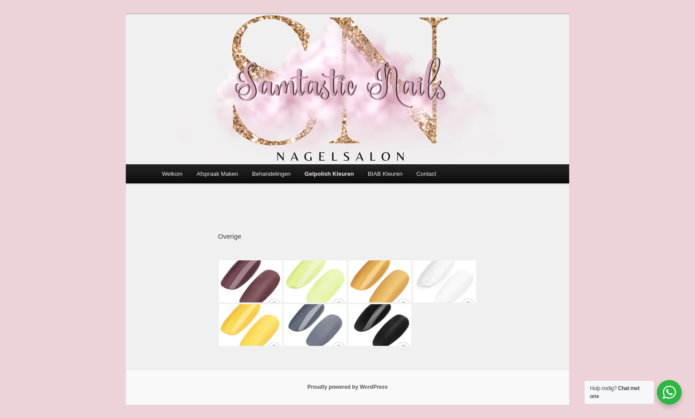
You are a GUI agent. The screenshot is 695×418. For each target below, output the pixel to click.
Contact (426, 173)
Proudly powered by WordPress (347, 387)
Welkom (172, 173)
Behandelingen (271, 173)
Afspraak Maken (217, 173)
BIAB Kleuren (385, 173)
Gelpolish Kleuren (329, 173)
